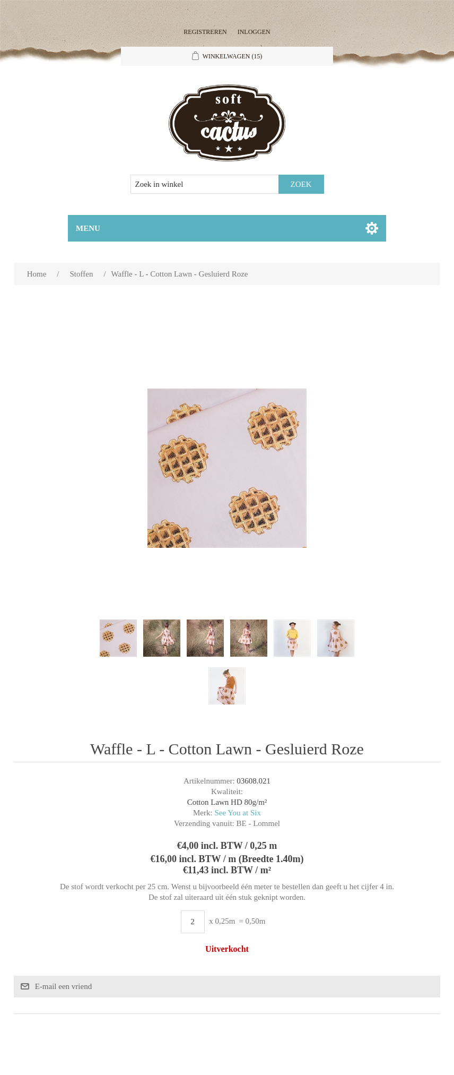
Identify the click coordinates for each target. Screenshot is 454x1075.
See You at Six (237, 813)
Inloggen (254, 32)
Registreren (205, 32)
